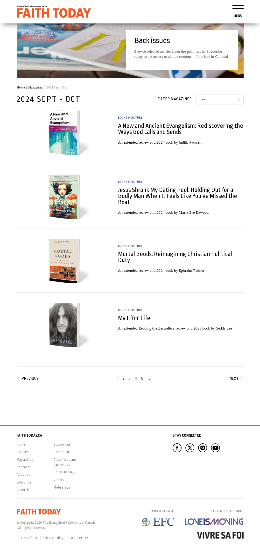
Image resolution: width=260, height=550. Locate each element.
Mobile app (62, 487)
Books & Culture (130, 117)
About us (23, 475)
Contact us (62, 452)
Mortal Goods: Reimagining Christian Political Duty (175, 257)
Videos (59, 480)
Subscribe (24, 482)
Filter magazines (175, 99)
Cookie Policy (78, 538)
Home (21, 87)
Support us (62, 444)
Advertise (24, 490)
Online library (64, 472)
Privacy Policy (53, 538)
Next (234, 378)
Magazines (35, 87)
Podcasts (24, 467)
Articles (23, 452)
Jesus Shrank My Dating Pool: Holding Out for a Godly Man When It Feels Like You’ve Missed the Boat (177, 196)
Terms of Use (28, 538)
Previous (29, 378)
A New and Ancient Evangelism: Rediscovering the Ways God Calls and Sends (180, 129)
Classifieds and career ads (65, 462)
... (149, 378)
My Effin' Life (134, 318)
